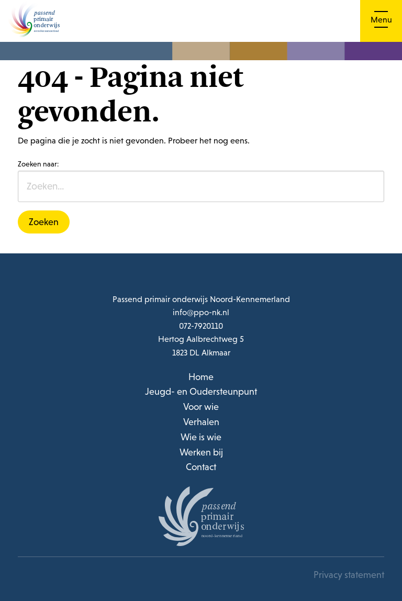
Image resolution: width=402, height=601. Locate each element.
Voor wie (201, 406)
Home (201, 376)
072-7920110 (201, 325)
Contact (201, 466)
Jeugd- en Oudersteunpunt (201, 391)
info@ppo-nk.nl (201, 312)
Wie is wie (201, 436)
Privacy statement (349, 575)
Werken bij (201, 452)
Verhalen (201, 421)
